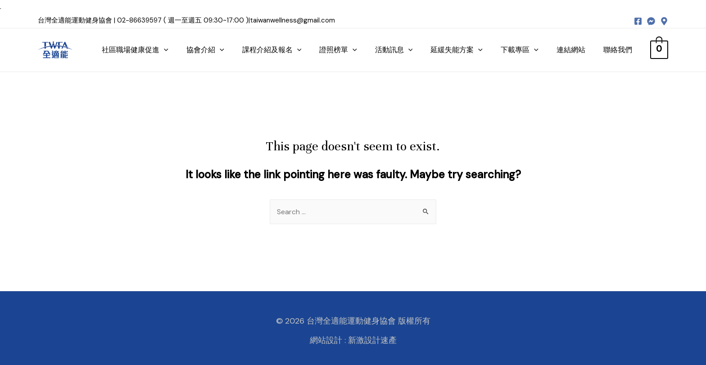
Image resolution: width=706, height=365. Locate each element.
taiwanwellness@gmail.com (292, 20)
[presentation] (169, 49)
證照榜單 (343, 49)
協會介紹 (211, 49)
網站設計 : (328, 340)
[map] (664, 21)
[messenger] (651, 21)
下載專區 (525, 49)
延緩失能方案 (462, 49)
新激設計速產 (372, 340)
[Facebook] (638, 21)
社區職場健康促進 (140, 49)
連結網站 (575, 49)
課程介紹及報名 (277, 49)
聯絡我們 (622, 49)
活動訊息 (399, 49)
